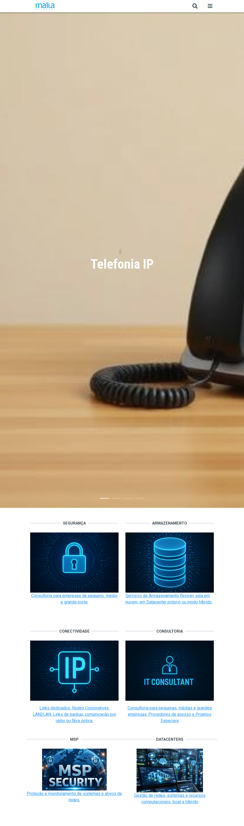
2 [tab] (116, 499)
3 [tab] (128, 499)
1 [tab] (104, 499)
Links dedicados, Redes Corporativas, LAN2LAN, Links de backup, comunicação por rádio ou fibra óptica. (74, 714)
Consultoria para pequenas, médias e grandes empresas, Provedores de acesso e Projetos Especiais (170, 714)
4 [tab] (139, 499)
